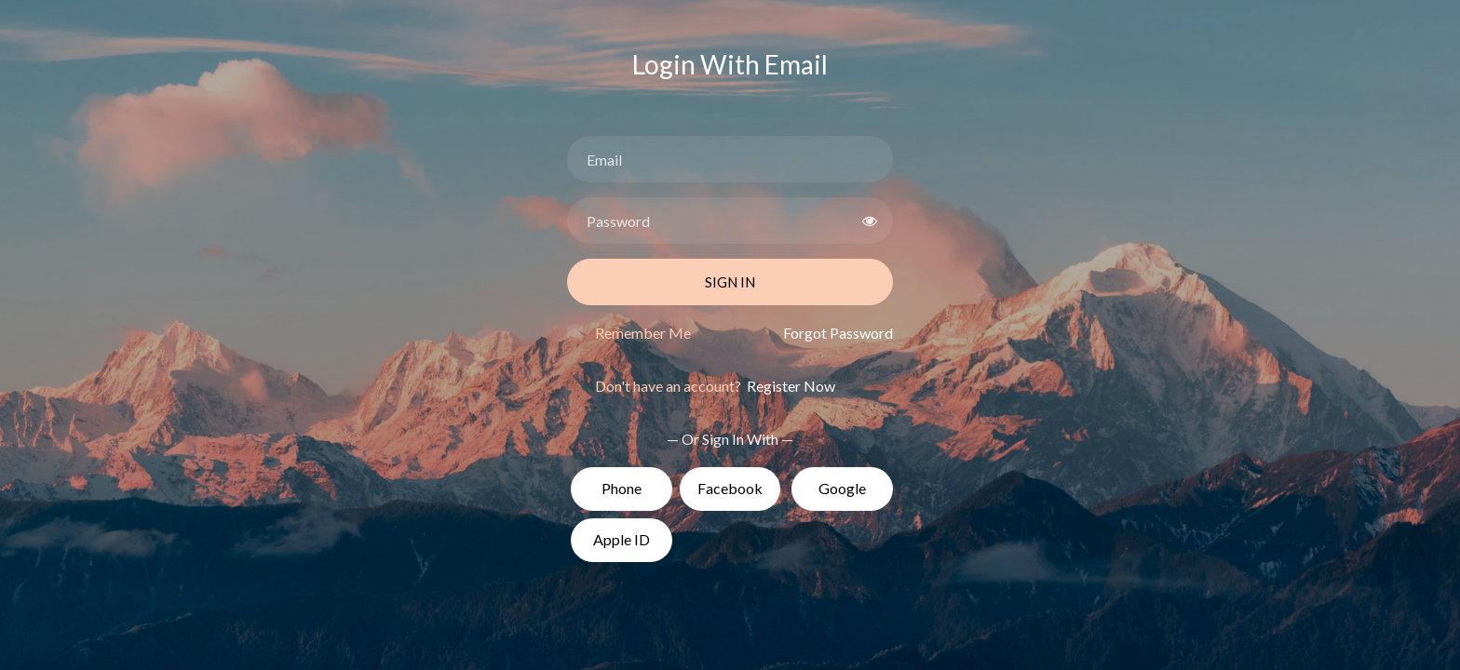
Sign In (730, 282)
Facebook (730, 488)
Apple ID (621, 539)
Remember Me (643, 333)
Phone (622, 488)
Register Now (789, 386)
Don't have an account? (715, 386)
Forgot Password (838, 333)
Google (842, 488)
